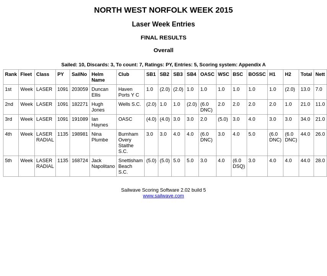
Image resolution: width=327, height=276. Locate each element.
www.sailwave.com (163, 196)
